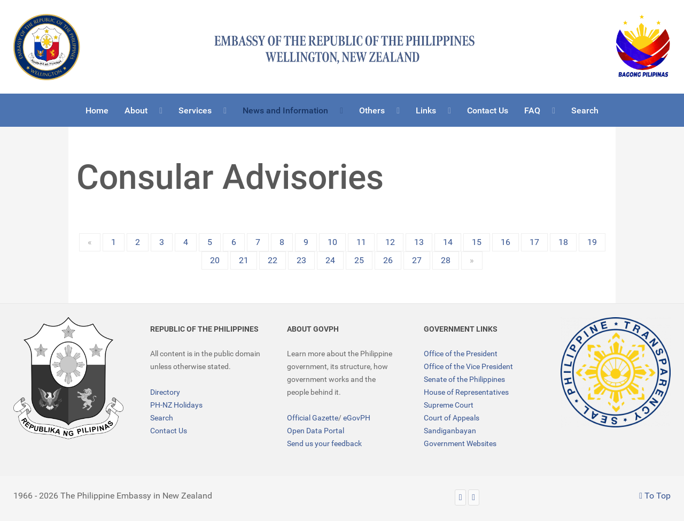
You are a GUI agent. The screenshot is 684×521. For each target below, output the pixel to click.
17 (534, 242)
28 (445, 260)
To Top (655, 496)
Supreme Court (448, 405)
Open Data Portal (315, 430)
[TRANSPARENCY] (616, 372)
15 (476, 242)
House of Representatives (466, 392)
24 (330, 260)
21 (243, 260)
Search (161, 417)
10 (332, 242)
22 (272, 260)
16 (505, 242)
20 (215, 260)
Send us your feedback (324, 443)
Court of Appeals (451, 417)
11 (361, 242)
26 (388, 260)
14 (448, 242)
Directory (165, 392)
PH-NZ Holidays (176, 405)
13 (419, 242)
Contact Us (168, 430)
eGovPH (356, 417)
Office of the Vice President (468, 366)
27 (417, 260)
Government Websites (460, 443)
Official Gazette (312, 417)
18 (563, 242)
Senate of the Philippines (464, 379)
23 (301, 260)
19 (592, 242)
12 (390, 242)
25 (359, 260)
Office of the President (461, 353)
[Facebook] (473, 497)
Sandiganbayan (450, 430)
